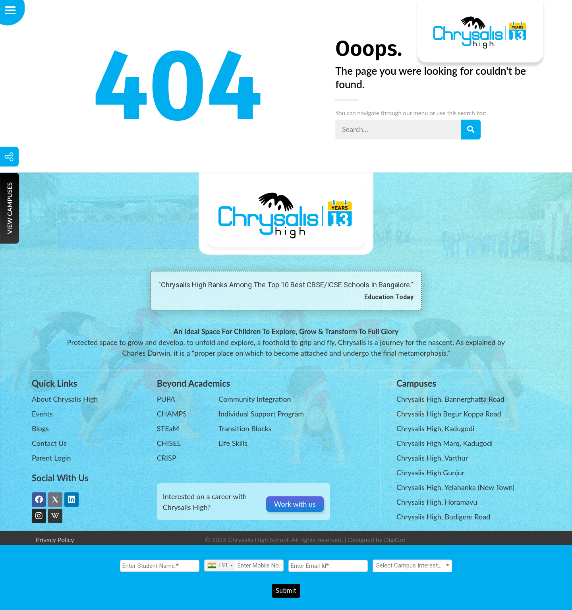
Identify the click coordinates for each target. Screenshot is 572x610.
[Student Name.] (159, 569)
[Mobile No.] (244, 569)
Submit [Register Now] (286, 591)
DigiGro (395, 539)
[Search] (471, 129)
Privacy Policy (55, 539)
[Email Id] (328, 569)
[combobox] (220, 568)
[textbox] (412, 568)
